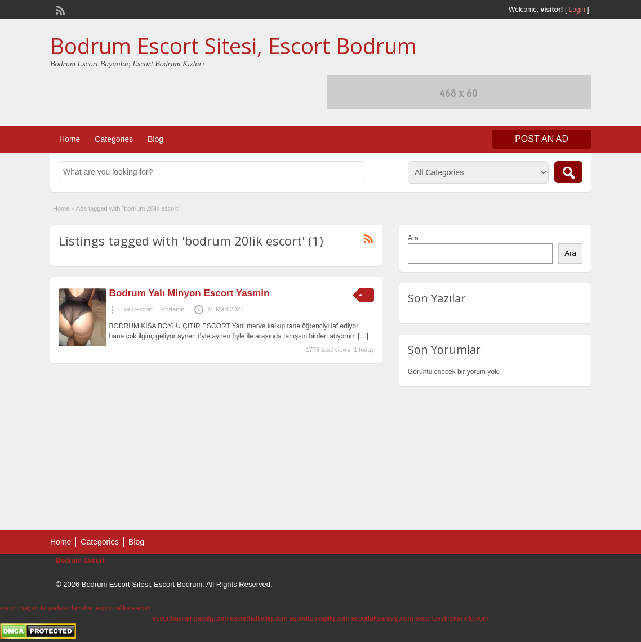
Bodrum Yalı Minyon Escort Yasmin (189, 293)
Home (69, 139)
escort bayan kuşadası (34, 608)
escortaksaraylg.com (382, 618)
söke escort (132, 608)
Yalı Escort (138, 309)
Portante (173, 309)
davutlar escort (91, 608)
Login (577, 10)
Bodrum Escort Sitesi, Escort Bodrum (233, 45)
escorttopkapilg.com (320, 618)
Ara (413, 238)
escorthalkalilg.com (258, 618)
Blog (155, 139)
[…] (363, 336)
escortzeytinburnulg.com (451, 618)
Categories (114, 139)
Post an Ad (541, 139)
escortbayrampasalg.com (190, 618)
